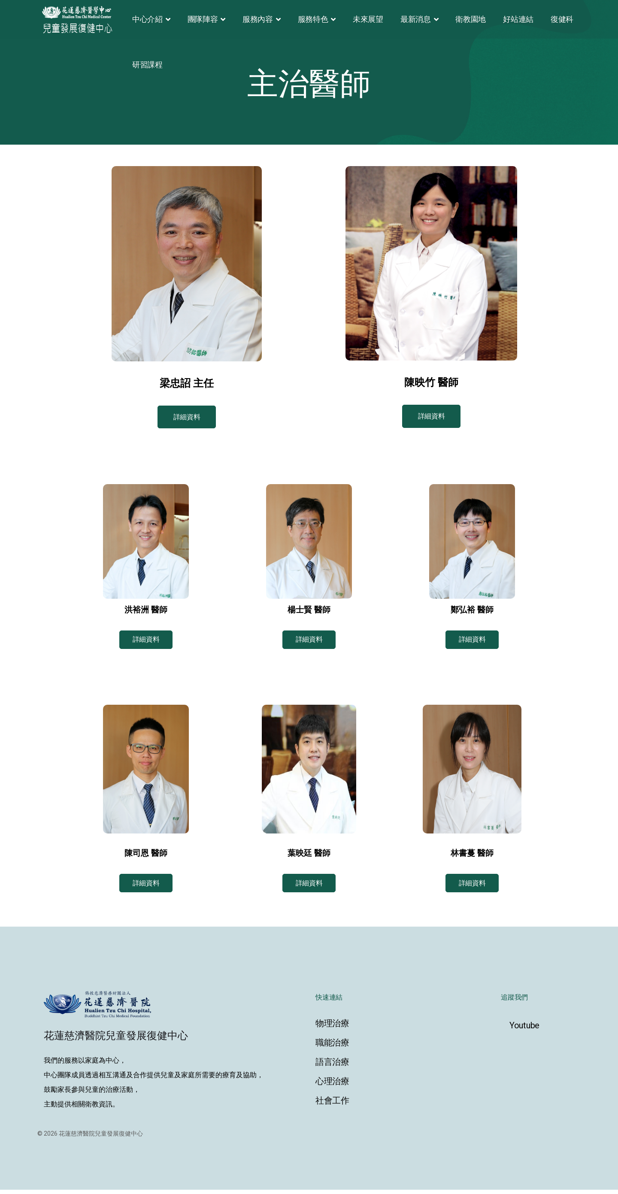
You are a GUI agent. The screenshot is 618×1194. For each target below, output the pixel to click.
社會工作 (332, 1105)
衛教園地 (470, 19)
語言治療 (332, 1066)
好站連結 (518, 19)
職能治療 (332, 1047)
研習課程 (147, 64)
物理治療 (332, 1027)
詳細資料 (186, 418)
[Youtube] (540, 1029)
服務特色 (313, 19)
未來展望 (368, 19)
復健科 (562, 19)
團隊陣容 (203, 19)
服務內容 (257, 19)
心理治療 (332, 1085)
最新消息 (415, 19)
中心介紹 (147, 19)
